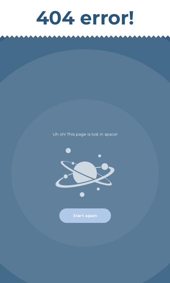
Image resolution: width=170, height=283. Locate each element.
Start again (85, 215)
